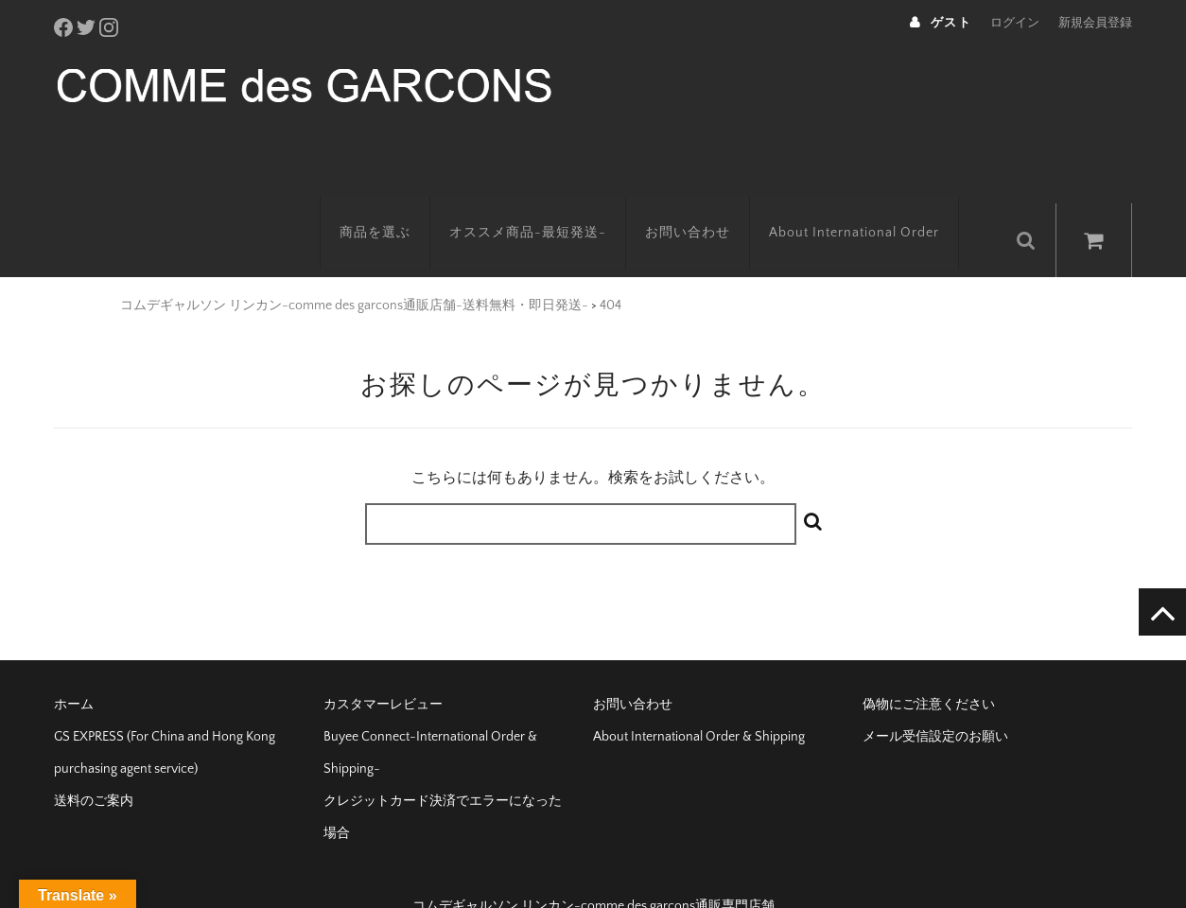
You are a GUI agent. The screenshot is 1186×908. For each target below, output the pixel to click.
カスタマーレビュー (383, 667)
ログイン (1014, 22)
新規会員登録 (1095, 22)
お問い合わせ (709, 203)
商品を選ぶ (396, 203)
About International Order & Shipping (699, 699)
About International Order (876, 203)
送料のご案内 (93, 764)
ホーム (74, 667)
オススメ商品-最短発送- (549, 203)
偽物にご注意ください (929, 667)
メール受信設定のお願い (935, 699)
